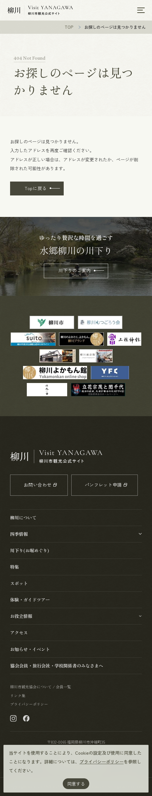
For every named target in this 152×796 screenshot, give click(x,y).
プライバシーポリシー (101, 761)
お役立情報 (21, 616)
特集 (14, 567)
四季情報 (19, 534)
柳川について (23, 517)
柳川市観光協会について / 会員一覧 (40, 686)
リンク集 (17, 695)
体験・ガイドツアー (30, 599)
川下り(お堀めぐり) (29, 550)
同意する (76, 784)
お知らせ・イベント (30, 649)
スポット (19, 583)
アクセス (19, 632)
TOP (69, 27)
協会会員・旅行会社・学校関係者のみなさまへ (56, 665)
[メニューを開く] (141, 10)
